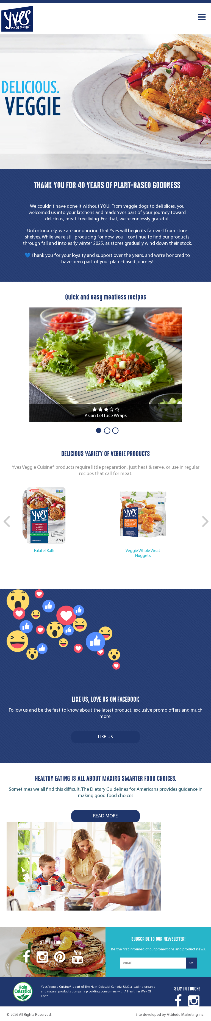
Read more (105, 816)
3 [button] (113, 430)
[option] (105, 101)
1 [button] (97, 430)
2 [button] (105, 430)
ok (191, 963)
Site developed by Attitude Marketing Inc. (170, 1015)
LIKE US (105, 737)
